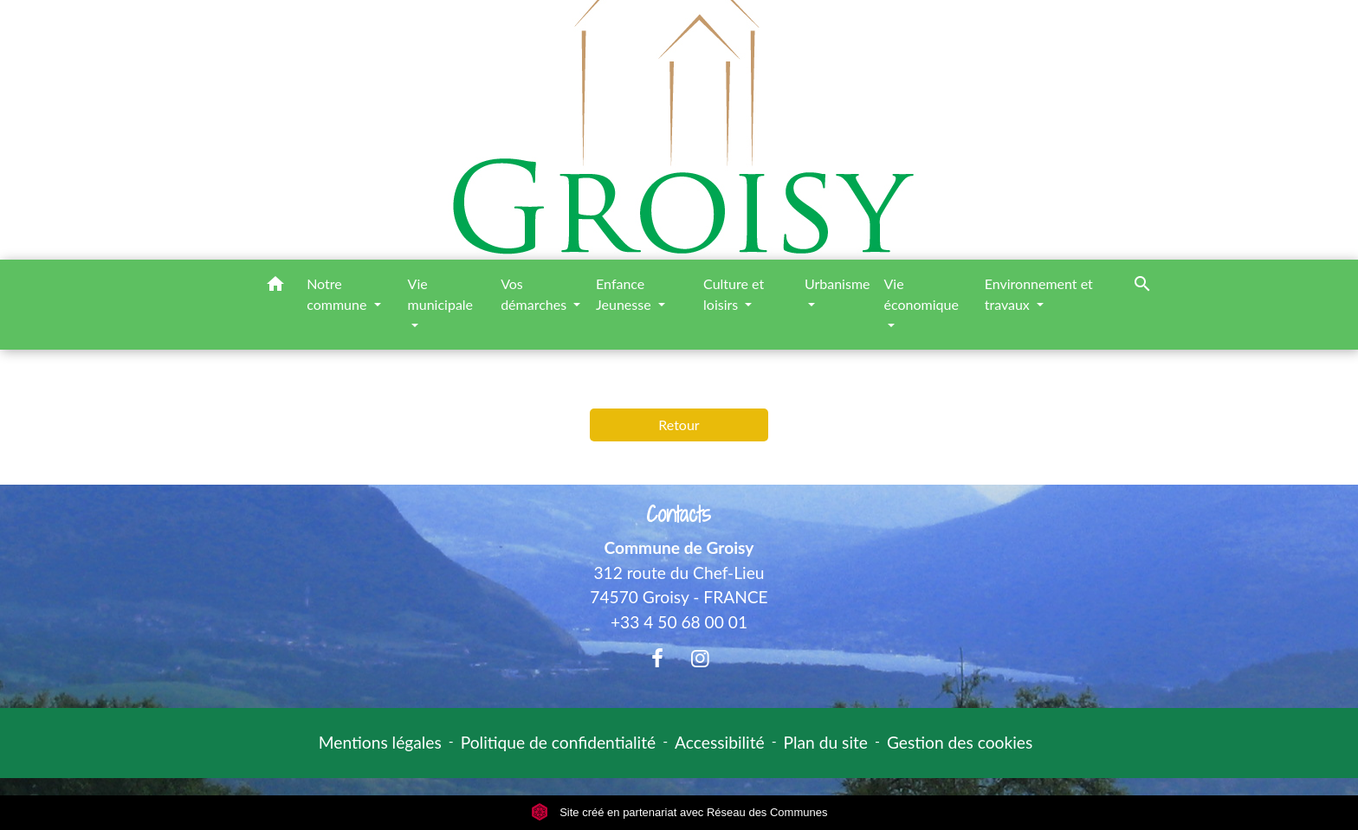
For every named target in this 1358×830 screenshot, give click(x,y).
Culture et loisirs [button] (733, 293)
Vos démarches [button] (535, 293)
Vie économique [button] (921, 293)
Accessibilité (720, 742)
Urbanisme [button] (837, 283)
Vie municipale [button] (440, 293)
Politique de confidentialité (558, 742)
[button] (275, 286)
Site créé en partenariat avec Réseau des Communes (679, 812)
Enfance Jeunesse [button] (625, 293)
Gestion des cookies (959, 742)
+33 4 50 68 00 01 (679, 622)
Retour (678, 424)
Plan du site (826, 742)
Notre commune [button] (338, 293)
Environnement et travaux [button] (1039, 293)
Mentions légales (380, 742)
